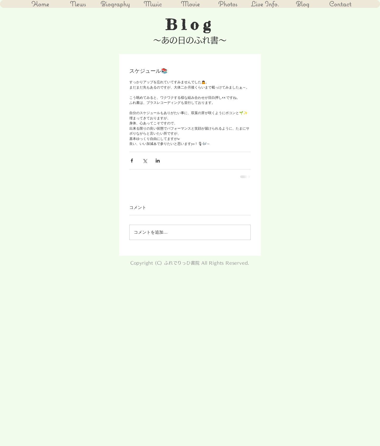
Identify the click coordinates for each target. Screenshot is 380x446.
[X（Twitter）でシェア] (144, 160)
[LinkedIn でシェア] (157, 160)
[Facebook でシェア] (131, 160)
